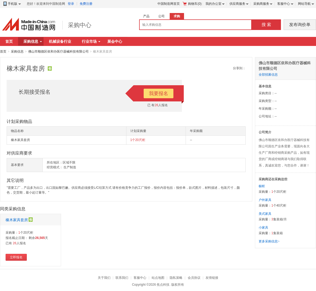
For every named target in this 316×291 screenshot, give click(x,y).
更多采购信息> (269, 241)
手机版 (12, 4)
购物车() (192, 4)
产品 (146, 16)
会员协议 (194, 278)
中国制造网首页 (168, 4)
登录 (71, 4)
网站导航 (304, 4)
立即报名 (16, 257)
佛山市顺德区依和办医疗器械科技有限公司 (58, 51)
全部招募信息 (268, 74)
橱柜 (262, 186)
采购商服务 (261, 4)
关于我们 (104, 278)
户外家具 (265, 200)
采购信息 (32, 41)
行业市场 (91, 41)
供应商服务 (237, 4)
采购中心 (79, 25)
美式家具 (265, 214)
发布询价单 (299, 24)
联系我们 (122, 278)
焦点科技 (163, 284)
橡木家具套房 (17, 220)
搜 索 (266, 24)
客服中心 (283, 4)
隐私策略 (176, 278)
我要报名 (158, 93)
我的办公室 (213, 4)
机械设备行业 (60, 41)
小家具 (263, 227)
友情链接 (212, 278)
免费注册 (86, 4)
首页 (9, 41)
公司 (161, 16)
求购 (177, 16)
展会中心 (114, 41)
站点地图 (158, 278)
